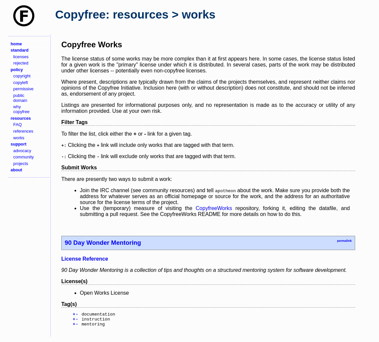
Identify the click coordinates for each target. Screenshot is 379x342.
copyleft (20, 82)
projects (20, 163)
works (18, 137)
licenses (20, 56)
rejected (20, 63)
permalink (344, 240)
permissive (23, 88)
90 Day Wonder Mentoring (103, 242)
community (23, 156)
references (23, 131)
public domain (20, 98)
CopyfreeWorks (214, 208)
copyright (21, 75)
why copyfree (21, 109)
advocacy (22, 150)
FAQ (17, 124)
